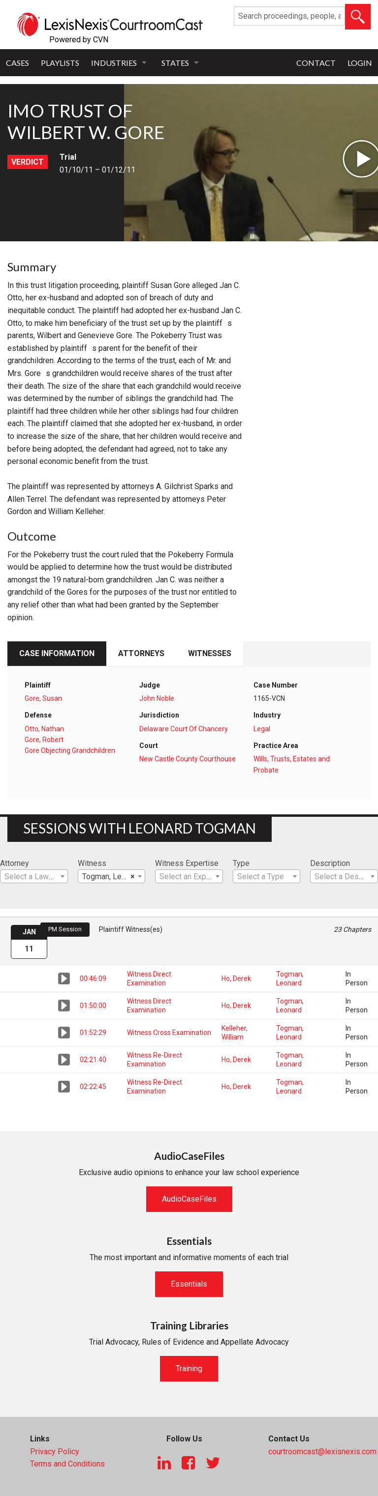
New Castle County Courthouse (187, 759)
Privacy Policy (54, 1451)
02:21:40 (93, 1060)
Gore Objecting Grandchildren (70, 750)
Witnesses (209, 653)
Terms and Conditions (67, 1463)
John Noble (156, 698)
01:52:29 (93, 1032)
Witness (92, 863)
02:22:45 (93, 1087)
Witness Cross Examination (169, 1032)
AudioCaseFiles (189, 1199)
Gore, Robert (44, 740)
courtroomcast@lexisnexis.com (322, 1451)
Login (359, 62)
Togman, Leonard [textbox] (111, 877)
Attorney (14, 863)
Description (330, 863)
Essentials (189, 1284)
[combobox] (34, 876)
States (175, 62)
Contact (316, 62)
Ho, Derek (236, 978)
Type (241, 863)
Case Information (56, 653)
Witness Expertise (187, 863)
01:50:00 (93, 1005)
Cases (17, 62)
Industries (114, 62)
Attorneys (141, 653)
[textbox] (33, 877)
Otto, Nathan (44, 729)
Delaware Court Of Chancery (183, 729)
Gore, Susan (43, 698)
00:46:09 (93, 978)
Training (189, 1368)
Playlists (60, 62)
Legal (261, 729)
